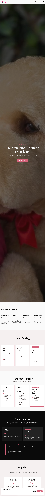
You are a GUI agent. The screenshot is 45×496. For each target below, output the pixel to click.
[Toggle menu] (43, 1)
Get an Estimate (22, 160)
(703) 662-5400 (38, 1)
